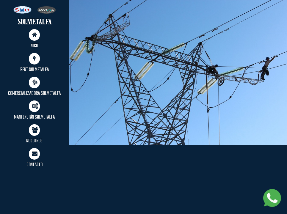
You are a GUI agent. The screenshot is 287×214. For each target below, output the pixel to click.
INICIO (34, 39)
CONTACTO (34, 158)
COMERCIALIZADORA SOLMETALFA (34, 87)
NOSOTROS (34, 134)
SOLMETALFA (34, 22)
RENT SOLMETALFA (34, 63)
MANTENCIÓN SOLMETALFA (34, 110)
